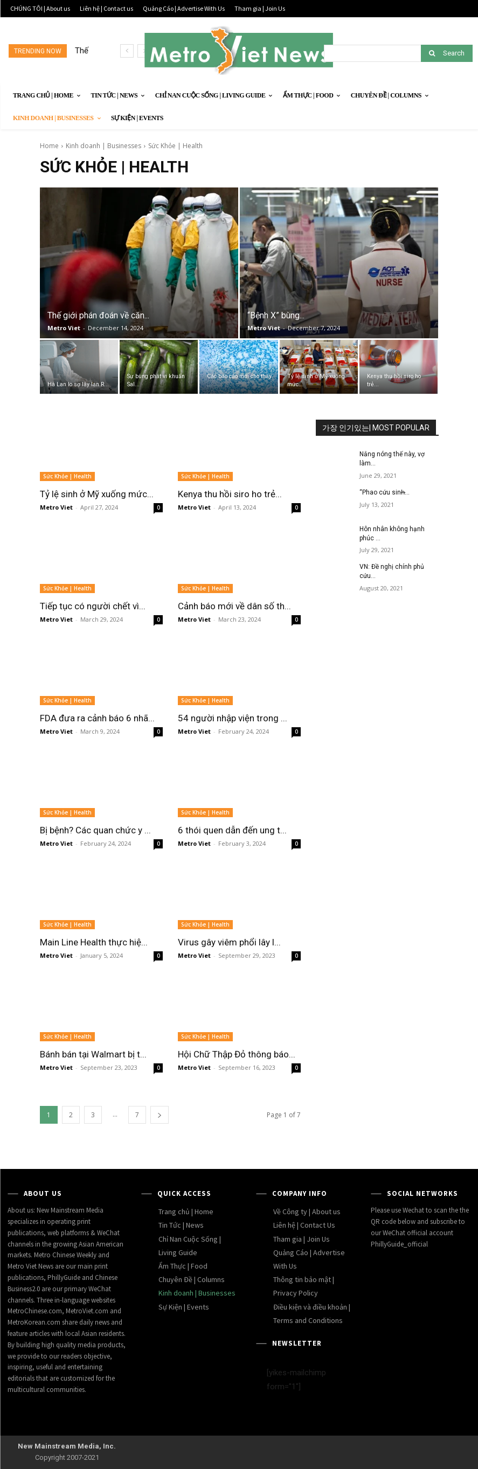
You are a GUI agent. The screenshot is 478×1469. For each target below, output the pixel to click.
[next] (144, 51)
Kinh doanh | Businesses (103, 145)
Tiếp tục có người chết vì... (93, 606)
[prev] (127, 51)
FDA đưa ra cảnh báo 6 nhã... (97, 718)
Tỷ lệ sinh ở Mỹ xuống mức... (97, 494)
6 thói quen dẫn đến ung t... (232, 830)
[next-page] (159, 1115)
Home (49, 145)
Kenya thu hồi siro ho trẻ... (230, 494)
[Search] (447, 53)
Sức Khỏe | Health (67, 476)
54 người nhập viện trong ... (232, 718)
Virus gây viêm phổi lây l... (229, 942)
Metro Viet (63, 328)
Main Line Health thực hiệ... (94, 942)
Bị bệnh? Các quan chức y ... (95, 830)
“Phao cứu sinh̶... (384, 492)
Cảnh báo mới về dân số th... (234, 606)
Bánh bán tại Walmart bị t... (93, 1054)
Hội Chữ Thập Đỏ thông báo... (236, 1054)
